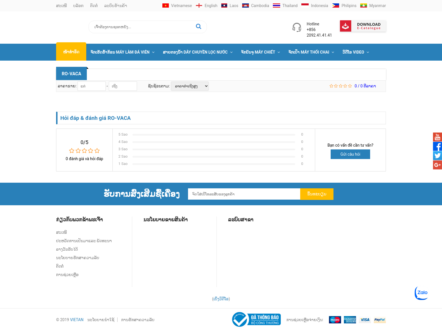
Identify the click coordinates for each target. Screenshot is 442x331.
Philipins (344, 5)
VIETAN (76, 319)
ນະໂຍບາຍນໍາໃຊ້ (100, 319)
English (207, 5)
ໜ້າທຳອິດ (71, 52)
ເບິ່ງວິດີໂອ (221, 299)
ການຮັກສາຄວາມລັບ (137, 319)
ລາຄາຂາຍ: (68, 86)
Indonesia (314, 5)
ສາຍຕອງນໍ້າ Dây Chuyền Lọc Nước (198, 52)
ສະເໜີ (61, 5)
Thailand (285, 5)
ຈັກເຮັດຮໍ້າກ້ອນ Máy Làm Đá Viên (122, 52)
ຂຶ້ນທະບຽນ (316, 194)
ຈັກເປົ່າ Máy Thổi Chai (311, 52)
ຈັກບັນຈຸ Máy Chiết (260, 52)
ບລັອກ (78, 5)
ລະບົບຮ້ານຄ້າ (115, 5)
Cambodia (255, 5)
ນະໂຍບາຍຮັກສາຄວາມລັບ (77, 257)
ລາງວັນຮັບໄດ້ (67, 249)
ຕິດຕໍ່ (94, 5)
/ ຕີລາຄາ (365, 86)
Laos (229, 5)
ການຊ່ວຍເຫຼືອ (67, 274)
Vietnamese (177, 5)
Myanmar (373, 5)
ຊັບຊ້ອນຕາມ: (159, 86)
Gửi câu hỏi (350, 154)
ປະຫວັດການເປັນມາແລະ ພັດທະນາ (84, 241)
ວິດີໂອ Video (355, 52)
